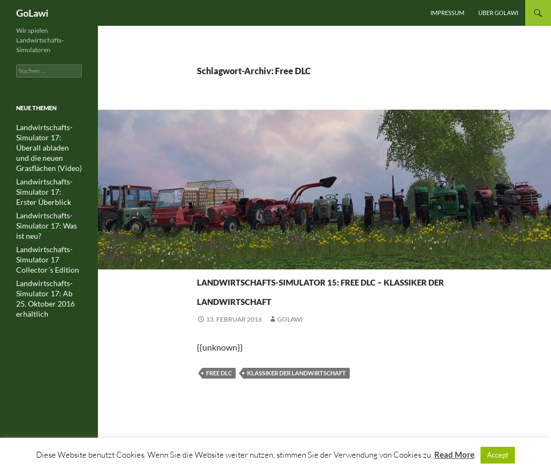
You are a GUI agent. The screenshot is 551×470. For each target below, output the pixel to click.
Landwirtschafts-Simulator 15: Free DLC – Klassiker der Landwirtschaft (308, 308)
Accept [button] (497, 455)
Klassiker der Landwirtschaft (296, 411)
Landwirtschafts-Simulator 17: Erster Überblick (44, 179)
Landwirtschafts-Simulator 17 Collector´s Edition (48, 243)
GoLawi (32, 13)
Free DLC (219, 411)
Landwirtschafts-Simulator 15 (253, 261)
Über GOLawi (498, 12)
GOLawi (290, 358)
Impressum (447, 12)
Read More (454, 454)
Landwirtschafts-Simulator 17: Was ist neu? (45, 211)
